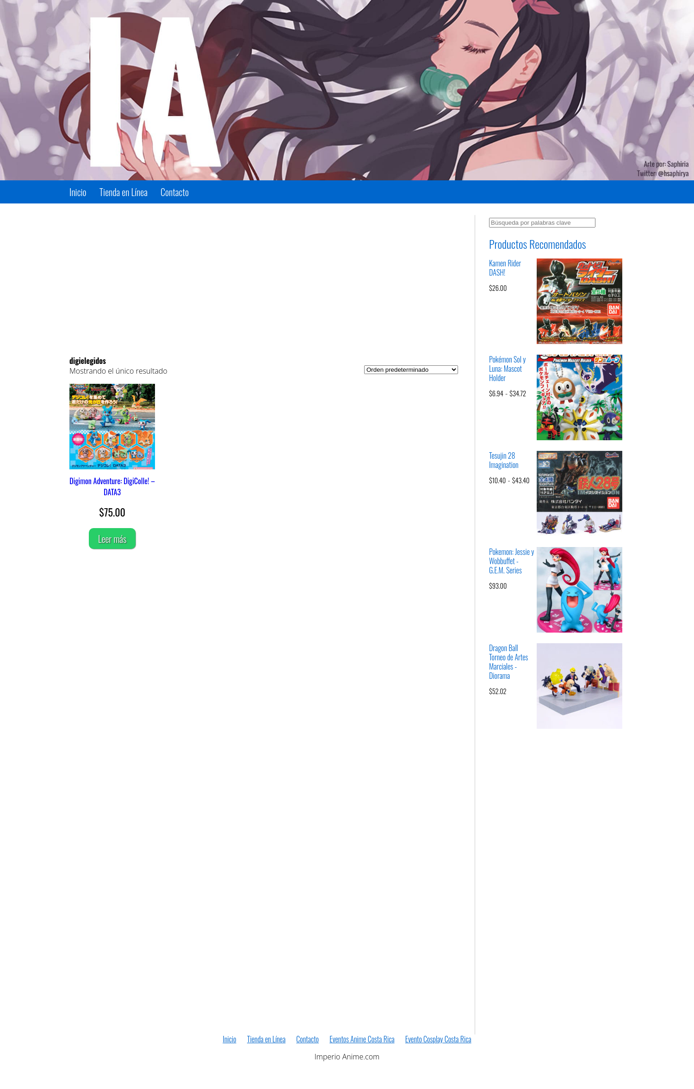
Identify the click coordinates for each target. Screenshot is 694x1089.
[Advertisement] (263, 280)
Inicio (78, 192)
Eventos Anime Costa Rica (361, 1039)
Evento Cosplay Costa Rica (438, 1039)
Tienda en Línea (123, 192)
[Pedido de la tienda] (411, 369)
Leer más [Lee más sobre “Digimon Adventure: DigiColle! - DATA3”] (112, 539)
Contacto (175, 192)
